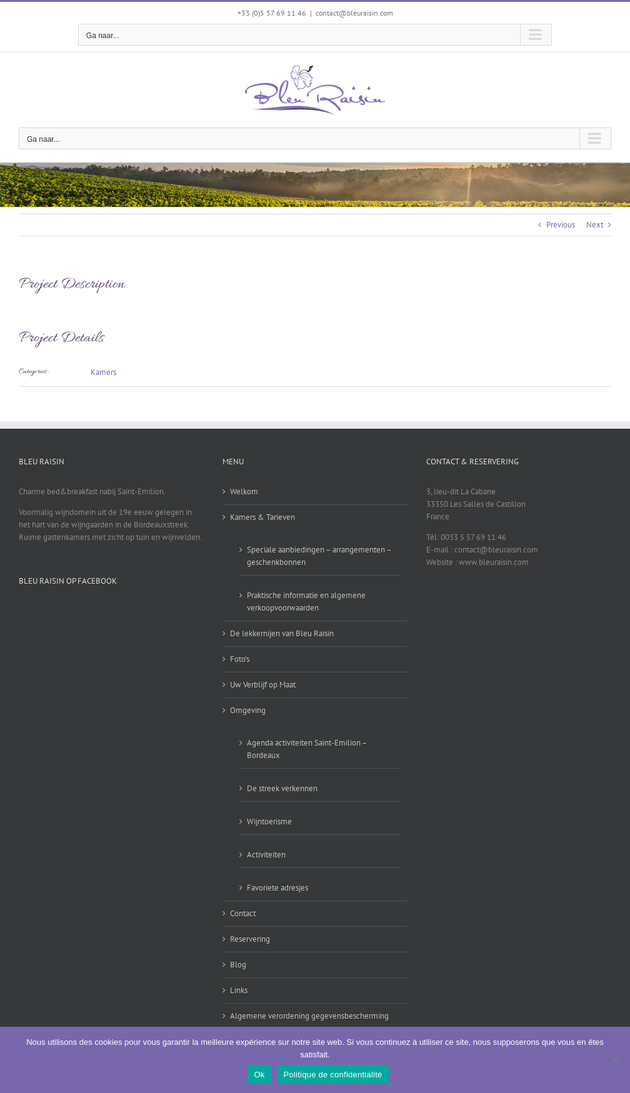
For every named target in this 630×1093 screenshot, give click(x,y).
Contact (243, 913)
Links (239, 990)
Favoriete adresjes (277, 887)
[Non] (614, 1060)
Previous (560, 224)
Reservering (250, 939)
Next (594, 224)
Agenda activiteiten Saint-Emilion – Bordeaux (307, 749)
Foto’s (239, 659)
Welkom (244, 491)
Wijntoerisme (269, 821)
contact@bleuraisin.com (354, 12)
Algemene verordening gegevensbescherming (309, 1016)
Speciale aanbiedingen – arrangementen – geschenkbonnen (319, 555)
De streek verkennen (282, 788)
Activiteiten (266, 854)
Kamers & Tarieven (262, 517)
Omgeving (248, 710)
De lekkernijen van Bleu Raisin (282, 633)
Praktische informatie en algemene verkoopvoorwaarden (306, 601)
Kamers (103, 372)
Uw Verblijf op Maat (263, 684)
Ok (259, 1074)
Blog (238, 964)
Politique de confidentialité (333, 1074)
